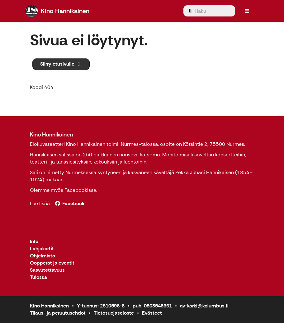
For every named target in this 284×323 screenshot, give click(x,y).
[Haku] (209, 10)
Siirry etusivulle (61, 64)
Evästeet (152, 313)
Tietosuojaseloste (114, 313)
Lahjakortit (42, 249)
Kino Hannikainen (51, 134)
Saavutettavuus (47, 270)
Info (34, 242)
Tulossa (38, 277)
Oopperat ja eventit (52, 263)
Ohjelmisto (42, 256)
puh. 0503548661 (152, 305)
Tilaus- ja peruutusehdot (58, 313)
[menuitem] (209, 11)
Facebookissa (80, 190)
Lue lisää (40, 203)
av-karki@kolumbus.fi (204, 305)
